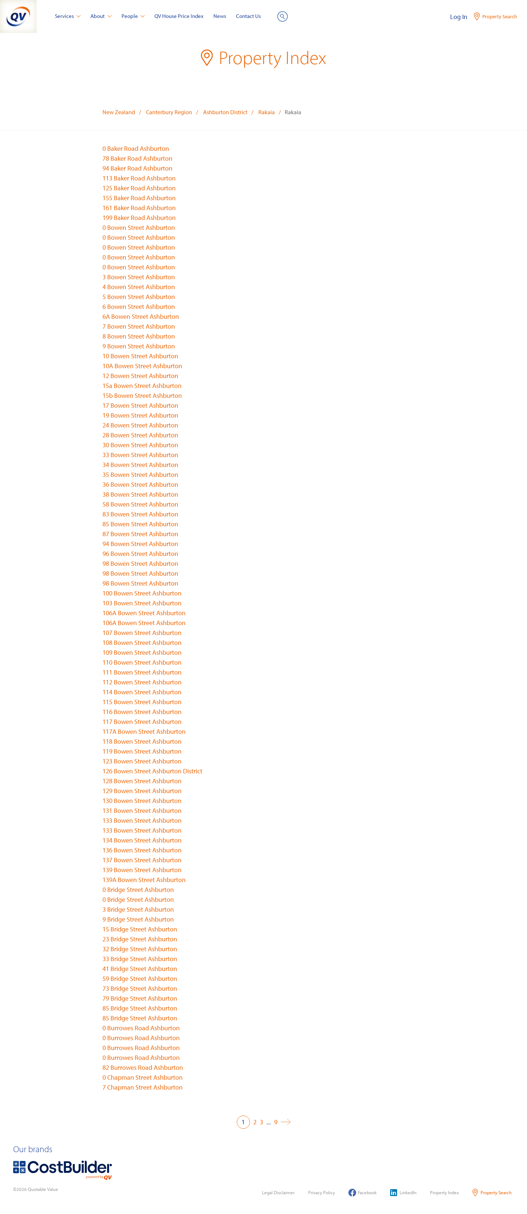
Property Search (492, 1192)
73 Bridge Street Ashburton (139, 988)
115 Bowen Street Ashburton (142, 702)
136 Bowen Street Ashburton (142, 850)
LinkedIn (403, 1192)
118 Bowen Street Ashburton (142, 741)
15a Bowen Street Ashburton (142, 385)
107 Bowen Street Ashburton (142, 632)
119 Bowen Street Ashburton (142, 751)
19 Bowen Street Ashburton (140, 415)
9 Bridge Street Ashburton (138, 919)
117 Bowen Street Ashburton (142, 721)
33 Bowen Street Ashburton (140, 455)
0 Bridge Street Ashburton (138, 889)
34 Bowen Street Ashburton (140, 464)
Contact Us (248, 15)
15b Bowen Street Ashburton (142, 395)
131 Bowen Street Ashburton (142, 810)
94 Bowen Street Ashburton (140, 543)
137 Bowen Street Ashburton (142, 860)
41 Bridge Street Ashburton (139, 968)
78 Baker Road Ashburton (137, 158)
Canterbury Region (169, 112)
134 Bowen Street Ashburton (142, 840)
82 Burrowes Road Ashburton (142, 1067)
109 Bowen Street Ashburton (142, 652)
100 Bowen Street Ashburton (142, 593)
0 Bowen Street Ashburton (138, 227)
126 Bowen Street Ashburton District (152, 771)
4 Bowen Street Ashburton (138, 287)
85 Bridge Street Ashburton (139, 1008)
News (219, 15)
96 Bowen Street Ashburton (140, 553)
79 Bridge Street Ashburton (139, 998)
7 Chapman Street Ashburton (142, 1087)
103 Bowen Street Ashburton (142, 603)
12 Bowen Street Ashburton (140, 375)
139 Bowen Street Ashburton (142, 870)
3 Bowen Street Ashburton (138, 277)
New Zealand (118, 112)
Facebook (362, 1192)
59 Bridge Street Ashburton (139, 978)
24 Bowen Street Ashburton (140, 425)
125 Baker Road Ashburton (139, 188)
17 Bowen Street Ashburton (140, 405)
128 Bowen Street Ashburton (142, 781)
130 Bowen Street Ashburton (142, 800)
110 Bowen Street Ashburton (142, 662)
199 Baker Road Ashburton (139, 217)
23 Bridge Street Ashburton (139, 939)
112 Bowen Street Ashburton (142, 682)
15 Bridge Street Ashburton (139, 929)
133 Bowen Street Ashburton (142, 820)
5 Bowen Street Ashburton (138, 296)
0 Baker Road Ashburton (135, 148)
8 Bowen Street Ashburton (138, 336)
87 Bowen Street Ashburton (140, 534)
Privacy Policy (321, 1192)
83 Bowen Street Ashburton (140, 514)
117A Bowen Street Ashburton (144, 731)
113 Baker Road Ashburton (139, 178)
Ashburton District (225, 112)
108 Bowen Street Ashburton (142, 642)
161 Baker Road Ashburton (139, 207)
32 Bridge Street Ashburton (139, 949)
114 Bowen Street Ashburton (142, 692)
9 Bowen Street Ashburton (138, 346)
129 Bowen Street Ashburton (142, 791)
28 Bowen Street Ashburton (140, 435)
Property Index (444, 1192)
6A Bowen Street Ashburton (140, 316)
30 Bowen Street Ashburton (140, 445)
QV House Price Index (178, 15)
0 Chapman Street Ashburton (142, 1077)
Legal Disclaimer (278, 1192)
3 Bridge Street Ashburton (138, 909)
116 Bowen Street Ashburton (142, 711)
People (133, 15)
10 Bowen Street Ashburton (140, 356)
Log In (458, 16)
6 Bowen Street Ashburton (138, 306)
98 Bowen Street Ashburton (140, 563)
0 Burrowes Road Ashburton (141, 1028)
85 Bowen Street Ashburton (140, 524)
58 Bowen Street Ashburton (140, 504)
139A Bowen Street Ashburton (144, 879)
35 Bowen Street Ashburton (140, 474)
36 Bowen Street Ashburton (140, 484)
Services (68, 15)
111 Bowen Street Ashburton (142, 672)
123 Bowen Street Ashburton (142, 761)
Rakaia (266, 112)
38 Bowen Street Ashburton (140, 494)
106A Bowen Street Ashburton (144, 613)
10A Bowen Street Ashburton (142, 366)
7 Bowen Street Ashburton (138, 326)
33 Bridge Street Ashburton (139, 959)
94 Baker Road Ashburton (137, 168)
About (101, 15)
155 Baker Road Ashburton (139, 198)
